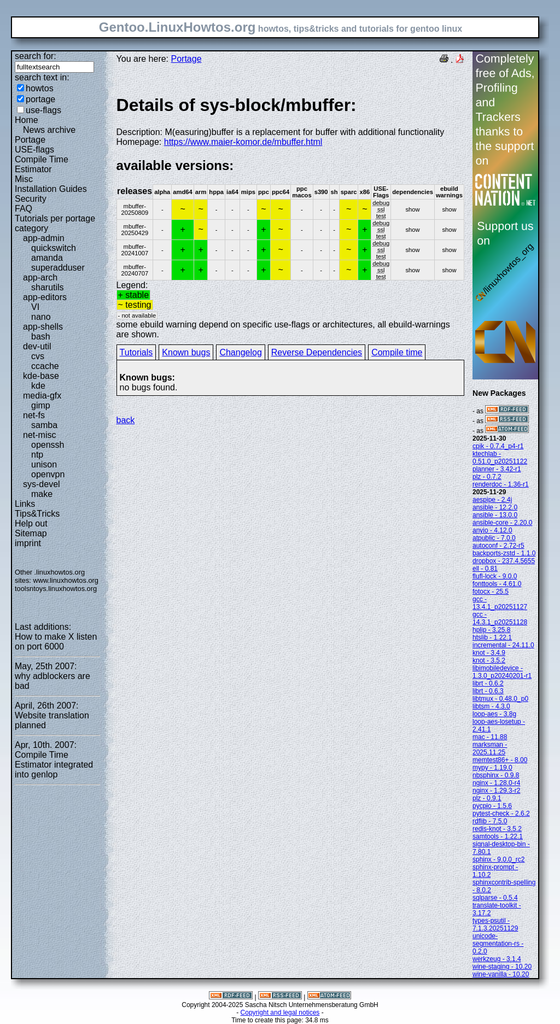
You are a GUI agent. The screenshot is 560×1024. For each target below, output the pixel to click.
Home (26, 120)
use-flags (43, 110)
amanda (47, 257)
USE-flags (34, 149)
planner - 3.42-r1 (496, 469)
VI (35, 307)
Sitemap (31, 533)
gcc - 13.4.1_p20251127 (499, 603)
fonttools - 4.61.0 (496, 584)
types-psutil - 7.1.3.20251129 (495, 924)
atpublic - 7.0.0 (494, 538)
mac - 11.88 (489, 737)
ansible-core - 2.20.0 (502, 522)
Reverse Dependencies (316, 352)
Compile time (396, 352)
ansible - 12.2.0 (494, 507)
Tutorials (136, 352)
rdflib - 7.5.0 (489, 821)
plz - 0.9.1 (486, 798)
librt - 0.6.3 (488, 691)
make (41, 494)
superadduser (58, 267)
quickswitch (53, 248)
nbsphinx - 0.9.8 (495, 775)
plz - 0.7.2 (486, 477)
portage (40, 99)
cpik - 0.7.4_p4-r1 (497, 446)
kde (38, 385)
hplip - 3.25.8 (491, 630)
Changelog (240, 352)
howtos (40, 88)
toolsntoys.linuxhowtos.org (56, 588)
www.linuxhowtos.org (65, 580)
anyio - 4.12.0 (492, 530)
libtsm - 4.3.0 (491, 706)
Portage (30, 139)
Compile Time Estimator (41, 164)
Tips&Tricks (37, 513)
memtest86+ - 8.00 (499, 760)
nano (41, 316)
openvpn (48, 474)
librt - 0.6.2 (488, 683)
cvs (37, 356)
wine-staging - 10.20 (502, 966)
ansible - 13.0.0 (494, 515)
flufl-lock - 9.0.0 (494, 576)
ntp (37, 454)
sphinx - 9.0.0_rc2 (498, 859)
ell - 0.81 (485, 568)
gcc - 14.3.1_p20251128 (499, 618)
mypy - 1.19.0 (492, 767)
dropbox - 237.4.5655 (503, 561)
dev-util (37, 346)
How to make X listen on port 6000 (56, 641)
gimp (40, 405)
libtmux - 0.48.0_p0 (500, 699)
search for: (35, 56)
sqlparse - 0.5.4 (495, 898)
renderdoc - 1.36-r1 (500, 484)
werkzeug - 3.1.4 (496, 959)
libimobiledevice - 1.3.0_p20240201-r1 (502, 672)
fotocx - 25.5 (490, 591)
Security (30, 198)
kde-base (41, 376)
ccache (45, 366)
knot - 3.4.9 (488, 653)
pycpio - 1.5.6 (492, 806)
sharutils (47, 287)
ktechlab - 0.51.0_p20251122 (499, 457)
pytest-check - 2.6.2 (501, 813)
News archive (49, 129)
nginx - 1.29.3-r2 (496, 790)
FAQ (23, 208)
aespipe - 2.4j (492, 500)
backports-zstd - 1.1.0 (503, 553)
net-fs (34, 415)
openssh (48, 444)
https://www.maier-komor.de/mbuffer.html (243, 142)
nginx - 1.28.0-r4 (496, 783)
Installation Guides (51, 189)
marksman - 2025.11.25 (489, 748)
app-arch (40, 277)
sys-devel (41, 484)
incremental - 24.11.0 (503, 645)
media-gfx (42, 395)
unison (44, 464)
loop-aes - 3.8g (494, 714)
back (125, 420)
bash (40, 336)
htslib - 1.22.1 (492, 637)
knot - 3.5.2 (488, 660)
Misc (24, 179)
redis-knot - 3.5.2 (497, 829)
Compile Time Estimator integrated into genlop (54, 764)
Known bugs (186, 352)
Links (25, 503)
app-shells (43, 326)
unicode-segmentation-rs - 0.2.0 (497, 943)
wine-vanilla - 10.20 (500, 974)
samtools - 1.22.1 (497, 836)
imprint (28, 543)
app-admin (44, 238)
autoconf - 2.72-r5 (498, 545)
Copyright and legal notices (280, 1012)
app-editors (45, 297)
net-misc (39, 435)
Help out (31, 523)
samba (44, 425)
